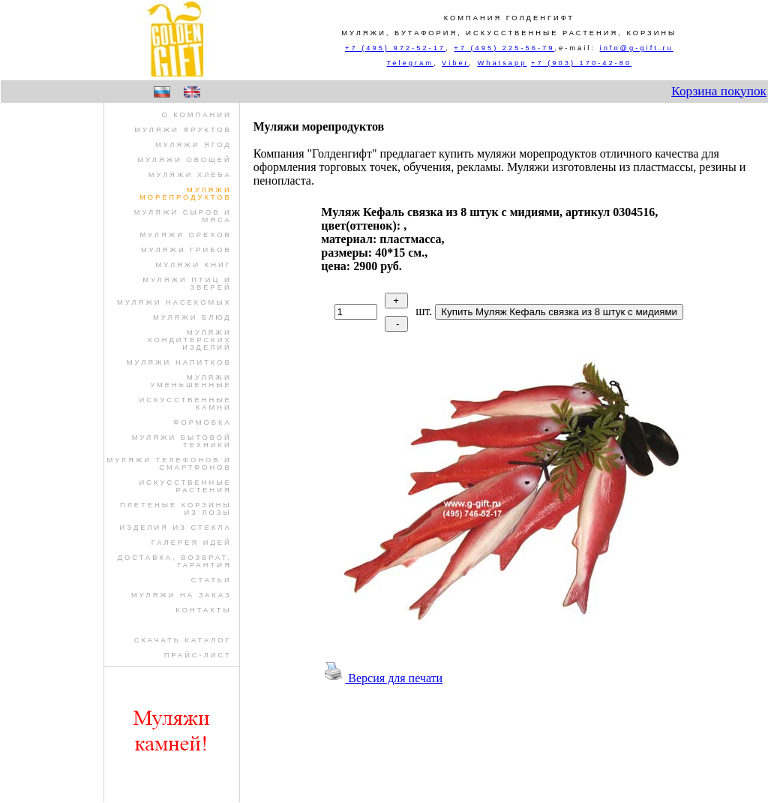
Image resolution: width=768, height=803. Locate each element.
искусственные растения (186, 486)
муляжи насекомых (174, 302)
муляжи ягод (193, 145)
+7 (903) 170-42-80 (581, 63)
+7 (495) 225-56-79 (504, 48)
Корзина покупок (718, 91)
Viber (455, 63)
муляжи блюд (192, 317)
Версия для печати (381, 678)
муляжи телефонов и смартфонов (168, 463)
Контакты (203, 610)
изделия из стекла (176, 527)
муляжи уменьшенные (191, 381)
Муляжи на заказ (181, 595)
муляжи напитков (179, 362)
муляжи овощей (184, 160)
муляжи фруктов (182, 130)
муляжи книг (194, 265)
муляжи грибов (186, 250)
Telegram (410, 63)
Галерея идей (192, 542)
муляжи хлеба (190, 175)
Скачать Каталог (183, 640)
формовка (202, 422)
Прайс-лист (198, 655)
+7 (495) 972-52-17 (395, 48)
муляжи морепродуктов (186, 193)
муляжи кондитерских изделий (189, 340)
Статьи (211, 580)
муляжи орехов (185, 235)
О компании (196, 115)
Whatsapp (501, 63)
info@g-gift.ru (637, 48)
